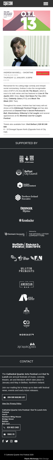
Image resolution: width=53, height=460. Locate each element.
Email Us (9, 434)
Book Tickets (42, 73)
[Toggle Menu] (46, 3)
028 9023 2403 (11, 427)
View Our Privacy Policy (11, 403)
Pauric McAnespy (36, 459)
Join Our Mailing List (14, 397)
